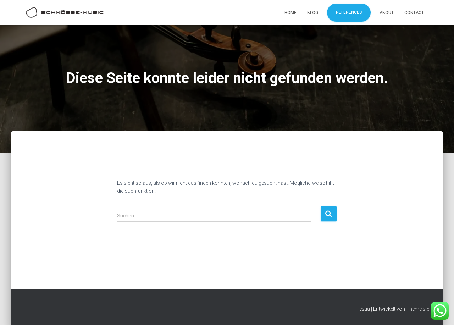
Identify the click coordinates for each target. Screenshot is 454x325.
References (349, 12)
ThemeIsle (417, 309)
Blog (312, 12)
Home (290, 12)
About (387, 12)
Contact (414, 12)
